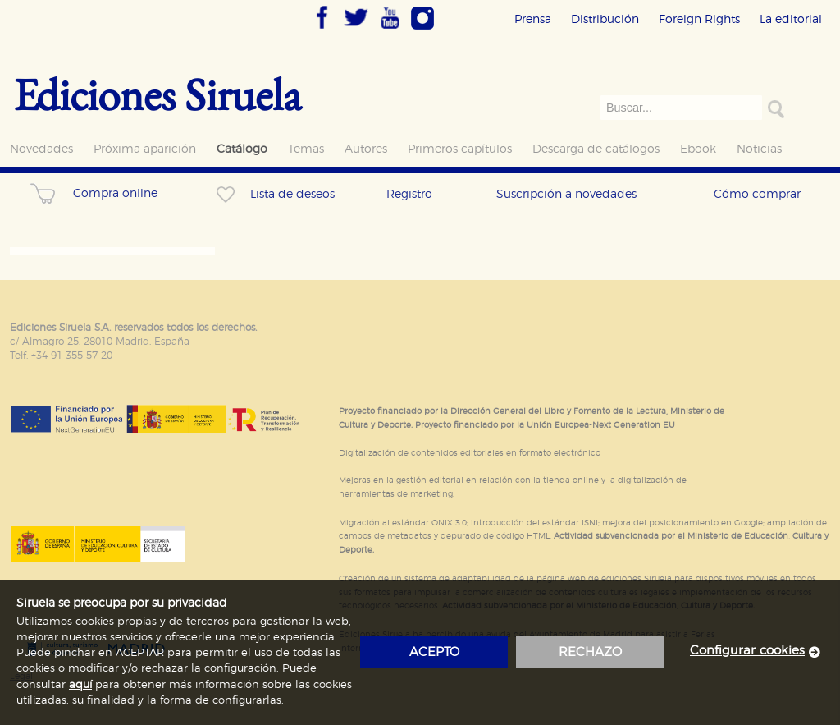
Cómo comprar (757, 194)
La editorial (791, 19)
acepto (434, 652)
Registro (409, 194)
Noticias (759, 149)
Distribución (605, 19)
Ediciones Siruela (157, 94)
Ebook (698, 149)
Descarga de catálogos (596, 149)
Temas (306, 149)
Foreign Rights (699, 19)
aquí (80, 685)
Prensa (532, 19)
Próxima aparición (145, 149)
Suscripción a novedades (566, 194)
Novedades (41, 149)
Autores (366, 149)
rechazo (590, 652)
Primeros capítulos (460, 149)
